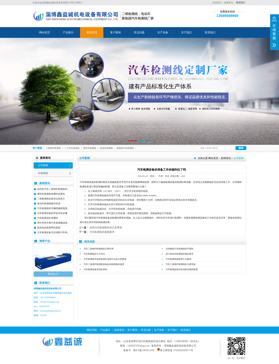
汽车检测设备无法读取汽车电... (53, 232)
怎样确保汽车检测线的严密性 (179, 248)
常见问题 (139, 32)
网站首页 (44, 32)
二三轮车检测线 (72, 148)
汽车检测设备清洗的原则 (95, 269)
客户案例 (115, 32)
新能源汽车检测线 (125, 148)
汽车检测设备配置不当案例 (178, 259)
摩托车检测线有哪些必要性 (51, 194)
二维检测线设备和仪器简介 (51, 198)
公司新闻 (43, 165)
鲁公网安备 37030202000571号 (175, 350)
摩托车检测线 (89, 148)
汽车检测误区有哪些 (47, 218)
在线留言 (217, 2)
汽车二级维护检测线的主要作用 (99, 248)
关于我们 (186, 32)
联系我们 (210, 32)
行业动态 (43, 173)
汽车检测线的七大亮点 (94, 254)
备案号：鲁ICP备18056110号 (138, 350)
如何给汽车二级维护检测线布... (53, 189)
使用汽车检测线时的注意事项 (106, 227)
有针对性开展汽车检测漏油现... (53, 222)
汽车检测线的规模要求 (102, 232)
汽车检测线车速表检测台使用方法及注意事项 (105, 259)
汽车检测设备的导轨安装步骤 (52, 213)
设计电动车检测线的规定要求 (179, 254)
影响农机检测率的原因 (48, 227)
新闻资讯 (91, 32)
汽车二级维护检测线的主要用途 (181, 264)
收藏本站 (228, 2)
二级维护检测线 (53, 148)
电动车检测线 (106, 148)
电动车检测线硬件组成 (48, 203)
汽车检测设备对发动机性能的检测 (182, 269)
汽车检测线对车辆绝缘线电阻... (53, 208)
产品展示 (68, 32)
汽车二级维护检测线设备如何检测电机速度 (104, 264)
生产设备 (162, 32)
